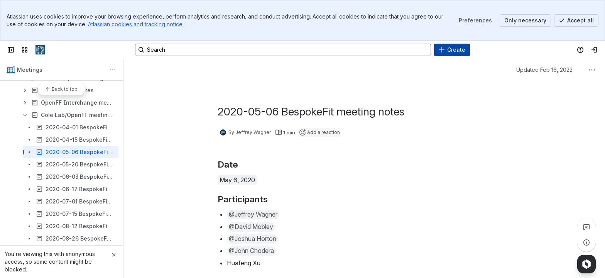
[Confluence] (40, 50)
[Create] (452, 50)
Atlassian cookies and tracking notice (135, 24)
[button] (253, 214)
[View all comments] (586, 227)
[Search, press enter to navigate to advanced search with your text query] (283, 50)
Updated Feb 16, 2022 (544, 69)
